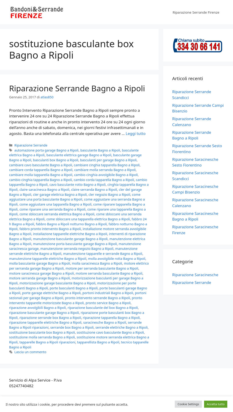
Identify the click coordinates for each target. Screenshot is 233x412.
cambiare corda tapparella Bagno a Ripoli (41, 170)
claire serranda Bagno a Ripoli (94, 189)
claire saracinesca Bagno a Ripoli (44, 189)
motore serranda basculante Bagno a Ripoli (109, 273)
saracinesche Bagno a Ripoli (104, 322)
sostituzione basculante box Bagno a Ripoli (42, 332)
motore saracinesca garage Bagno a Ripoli (41, 273)
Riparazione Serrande (30, 145)
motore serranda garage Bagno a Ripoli (39, 278)
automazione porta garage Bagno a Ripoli (46, 150)
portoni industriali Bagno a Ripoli (107, 293)
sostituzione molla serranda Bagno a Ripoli (42, 337)
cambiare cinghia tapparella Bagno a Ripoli (106, 165)
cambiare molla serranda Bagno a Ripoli (105, 170)
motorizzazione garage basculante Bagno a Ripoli (57, 283)
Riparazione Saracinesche (195, 274)
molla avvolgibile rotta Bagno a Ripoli (116, 258)
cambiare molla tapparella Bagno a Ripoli (40, 175)
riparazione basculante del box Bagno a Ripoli (103, 307)
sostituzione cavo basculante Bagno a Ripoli (110, 332)
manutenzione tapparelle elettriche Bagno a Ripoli (47, 258)
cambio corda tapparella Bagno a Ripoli (104, 180)
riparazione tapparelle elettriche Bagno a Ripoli (45, 322)
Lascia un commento (30, 352)
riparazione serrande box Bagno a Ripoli (50, 317)
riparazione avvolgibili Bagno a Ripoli (37, 307)
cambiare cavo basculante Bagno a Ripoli (40, 165)
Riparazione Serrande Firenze (195, 12)
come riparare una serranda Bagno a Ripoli (52, 209)
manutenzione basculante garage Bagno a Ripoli (70, 239)
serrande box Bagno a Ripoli (72, 327)
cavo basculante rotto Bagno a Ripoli (77, 184)
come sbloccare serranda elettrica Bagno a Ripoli (56, 214)
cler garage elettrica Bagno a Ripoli (60, 194)
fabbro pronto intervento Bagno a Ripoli (50, 229)
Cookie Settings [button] (188, 404)
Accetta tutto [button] (216, 404)
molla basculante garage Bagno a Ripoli (39, 263)
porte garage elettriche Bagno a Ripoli (51, 293)
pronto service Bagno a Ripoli (108, 303)
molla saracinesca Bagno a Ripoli (97, 263)
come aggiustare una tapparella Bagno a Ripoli (55, 204)
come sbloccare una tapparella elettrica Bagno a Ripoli (88, 219)
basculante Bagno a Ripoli (100, 150)
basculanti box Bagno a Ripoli (55, 160)
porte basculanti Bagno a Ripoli (74, 288)
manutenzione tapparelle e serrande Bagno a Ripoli (102, 253)
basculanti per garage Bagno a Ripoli (108, 160)
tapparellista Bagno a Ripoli (98, 342)
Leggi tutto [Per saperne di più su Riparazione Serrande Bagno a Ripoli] (135, 133)
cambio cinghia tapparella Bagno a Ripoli (40, 180)
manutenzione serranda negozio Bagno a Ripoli (77, 248)
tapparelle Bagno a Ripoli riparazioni (47, 342)
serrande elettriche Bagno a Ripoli (121, 327)
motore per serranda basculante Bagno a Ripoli (102, 268)
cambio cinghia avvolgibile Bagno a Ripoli (106, 175)
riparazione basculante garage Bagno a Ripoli (44, 312)
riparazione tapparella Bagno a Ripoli (111, 317)
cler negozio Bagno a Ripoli (109, 194)
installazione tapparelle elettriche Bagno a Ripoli (70, 234)
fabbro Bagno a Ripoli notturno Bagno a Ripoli (71, 224)
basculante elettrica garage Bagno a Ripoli (78, 155)
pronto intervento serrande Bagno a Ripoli (97, 298)
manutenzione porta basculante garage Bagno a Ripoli (75, 244)
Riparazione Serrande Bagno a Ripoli (77, 88)
